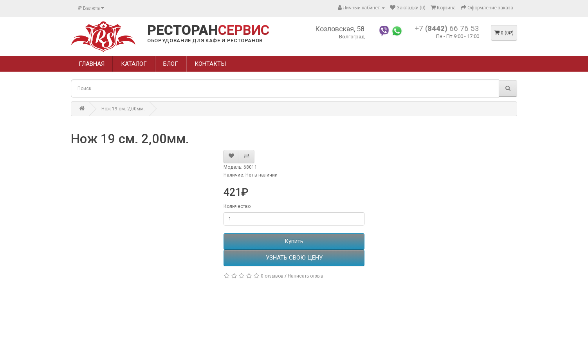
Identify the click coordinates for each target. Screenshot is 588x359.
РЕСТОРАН (208, 30)
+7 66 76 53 (447, 28)
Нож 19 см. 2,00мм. (123, 109)
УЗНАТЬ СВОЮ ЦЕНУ (294, 257)
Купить (294, 241)
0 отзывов (272, 276)
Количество (237, 206)
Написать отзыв (305, 276)
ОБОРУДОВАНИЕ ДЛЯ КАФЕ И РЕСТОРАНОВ (205, 40)
